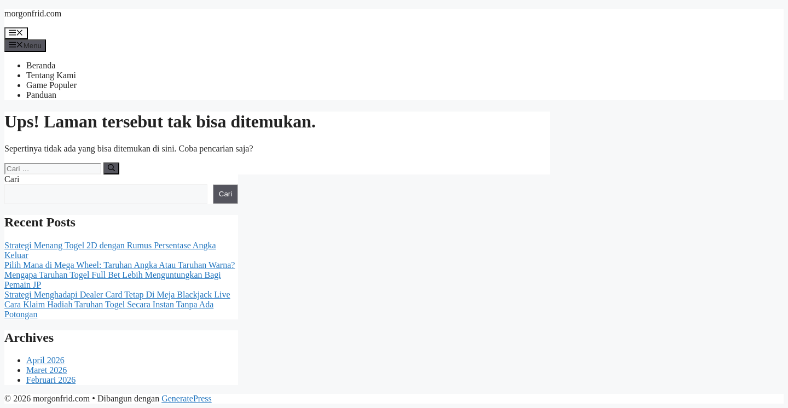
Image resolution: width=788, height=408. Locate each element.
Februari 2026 (51, 379)
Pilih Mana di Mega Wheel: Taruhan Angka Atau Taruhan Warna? (119, 265)
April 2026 (45, 360)
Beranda (40, 65)
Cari (12, 179)
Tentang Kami (51, 75)
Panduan (41, 95)
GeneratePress (186, 398)
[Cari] (111, 168)
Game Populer (51, 85)
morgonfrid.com (32, 13)
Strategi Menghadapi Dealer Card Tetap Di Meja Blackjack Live (117, 294)
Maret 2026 (46, 370)
